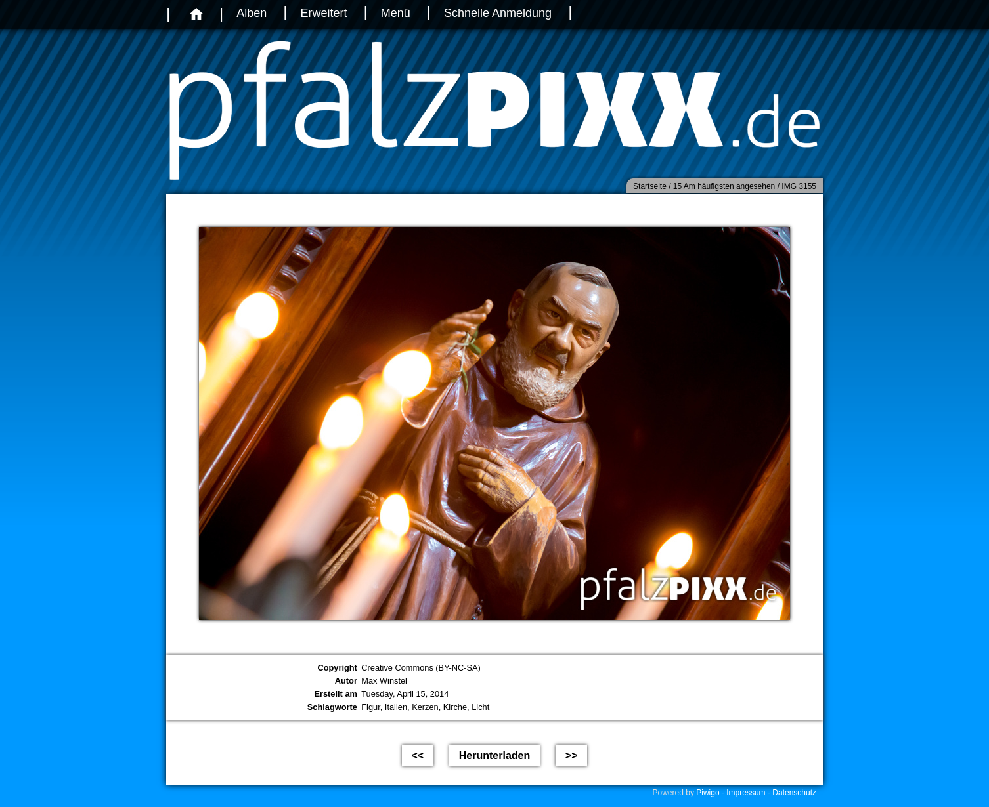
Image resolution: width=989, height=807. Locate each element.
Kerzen (425, 707)
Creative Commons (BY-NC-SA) (421, 667)
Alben (251, 13)
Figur (370, 707)
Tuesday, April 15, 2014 (405, 694)
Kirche (455, 707)
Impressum (745, 792)
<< (418, 755)
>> (571, 755)
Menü (395, 13)
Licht (480, 707)
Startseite (650, 186)
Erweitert (323, 13)
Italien (396, 707)
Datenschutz (794, 792)
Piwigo (707, 792)
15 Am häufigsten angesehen (724, 186)
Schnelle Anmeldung (498, 13)
